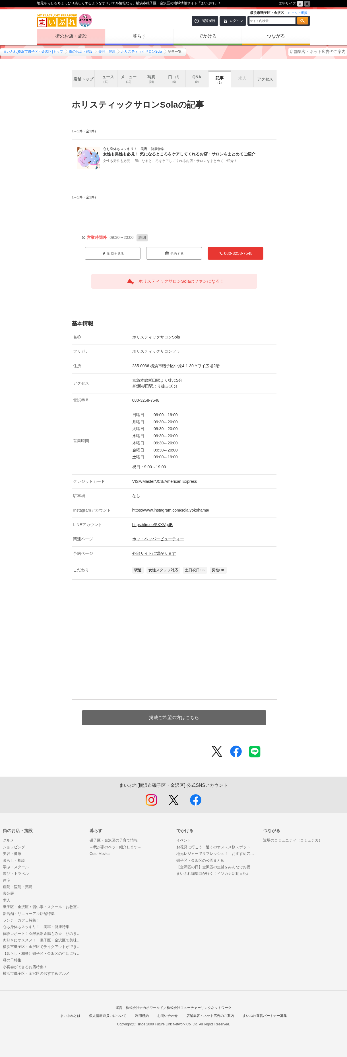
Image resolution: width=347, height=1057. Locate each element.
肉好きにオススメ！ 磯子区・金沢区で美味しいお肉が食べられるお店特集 (43, 940)
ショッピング (14, 847)
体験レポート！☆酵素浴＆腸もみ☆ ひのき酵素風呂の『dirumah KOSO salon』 (43, 933)
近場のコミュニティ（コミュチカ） (292, 840)
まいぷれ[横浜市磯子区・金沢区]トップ (33, 52)
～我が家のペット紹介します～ (115, 847)
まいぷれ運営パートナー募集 (265, 1016)
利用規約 (142, 1016)
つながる (276, 36)
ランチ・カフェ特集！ (21, 920)
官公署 (8, 893)
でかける (208, 36)
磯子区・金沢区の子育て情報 (114, 840)
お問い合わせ (167, 1016)
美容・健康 (106, 52)
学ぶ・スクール (16, 867)
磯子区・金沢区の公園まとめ (200, 860)
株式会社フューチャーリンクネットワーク (199, 1008)
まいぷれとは (70, 1016)
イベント (183, 840)
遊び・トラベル (16, 873)
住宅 (6, 880)
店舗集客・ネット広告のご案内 (318, 51)
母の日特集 (12, 960)
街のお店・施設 (71, 36)
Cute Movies (100, 853)
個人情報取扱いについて (108, 1016)
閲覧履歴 (208, 21)
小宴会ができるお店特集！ (25, 967)
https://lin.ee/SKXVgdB (152, 524)
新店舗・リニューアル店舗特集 (29, 914)
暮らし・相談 (14, 860)
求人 (6, 900)
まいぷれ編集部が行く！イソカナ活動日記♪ (212, 873)
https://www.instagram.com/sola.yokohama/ (170, 510)
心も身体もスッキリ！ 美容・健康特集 (36, 927)
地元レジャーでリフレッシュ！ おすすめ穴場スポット (216, 853)
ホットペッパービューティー (158, 539)
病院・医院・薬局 (17, 887)
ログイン (236, 21)
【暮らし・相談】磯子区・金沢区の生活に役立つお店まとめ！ (43, 953)
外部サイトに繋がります (154, 553)
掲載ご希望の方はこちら (174, 717)
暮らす (139, 36)
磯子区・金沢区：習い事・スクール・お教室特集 (43, 907)
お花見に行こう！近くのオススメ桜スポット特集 (216, 847)
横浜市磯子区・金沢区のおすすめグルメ (36, 973)
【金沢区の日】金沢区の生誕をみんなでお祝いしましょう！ (216, 867)
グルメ (8, 840)
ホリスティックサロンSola (141, 52)
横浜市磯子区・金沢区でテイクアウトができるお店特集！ (43, 947)
